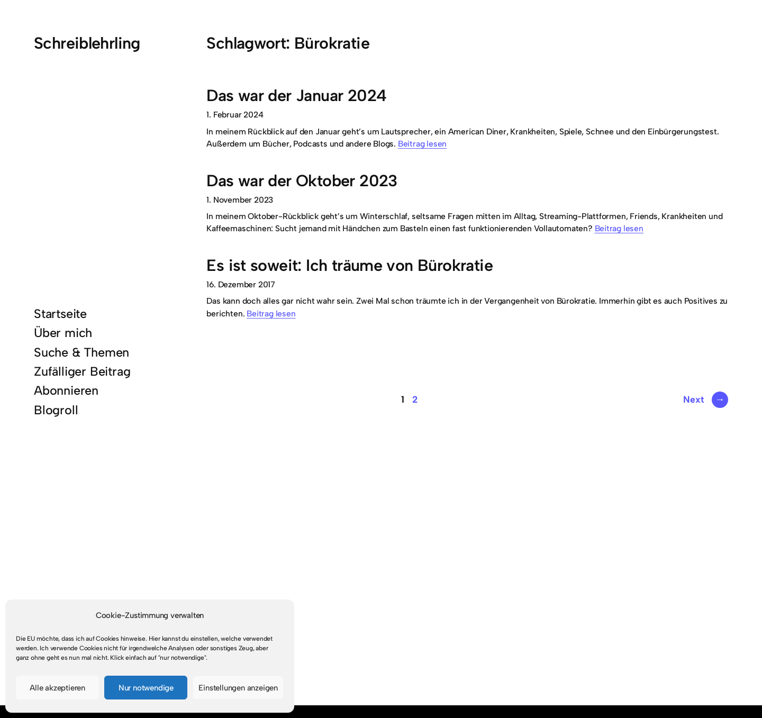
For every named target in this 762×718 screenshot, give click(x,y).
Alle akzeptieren (57, 688)
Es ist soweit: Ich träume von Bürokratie (349, 265)
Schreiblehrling (87, 43)
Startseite (60, 313)
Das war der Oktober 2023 (301, 180)
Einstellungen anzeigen (238, 688)
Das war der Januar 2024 (296, 95)
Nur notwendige (146, 688)
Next (705, 399)
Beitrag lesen (422, 144)
